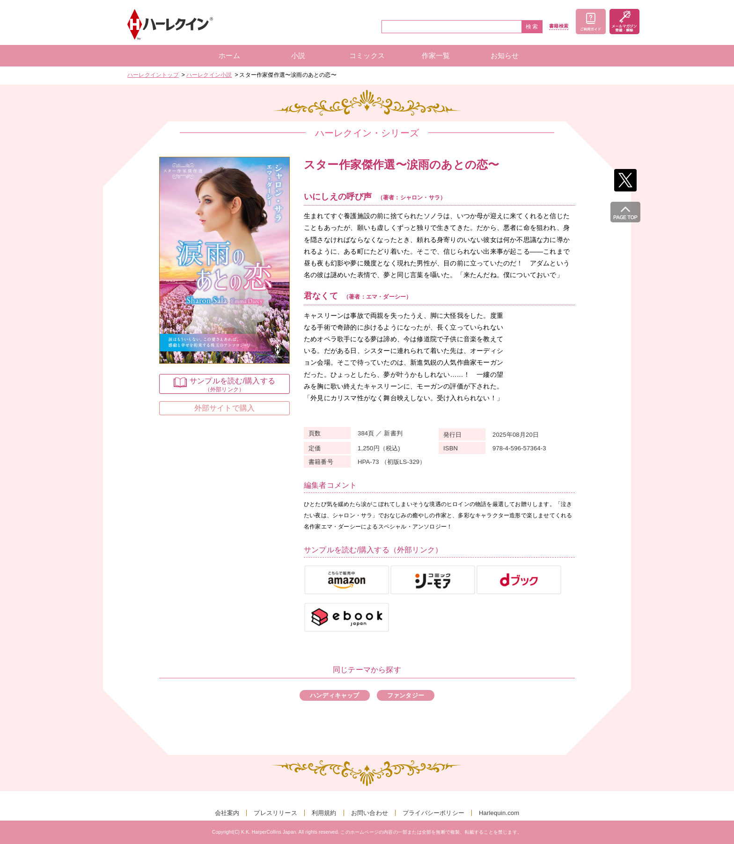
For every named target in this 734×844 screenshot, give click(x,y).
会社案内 (227, 813)
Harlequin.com (499, 813)
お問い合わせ (369, 813)
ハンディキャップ (335, 695)
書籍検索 (558, 26)
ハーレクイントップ (153, 75)
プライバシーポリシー (433, 813)
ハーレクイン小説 (209, 75)
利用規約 (324, 813)
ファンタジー (405, 695)
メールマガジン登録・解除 (624, 21)
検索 (532, 26)
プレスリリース (275, 813)
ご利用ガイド (591, 21)
